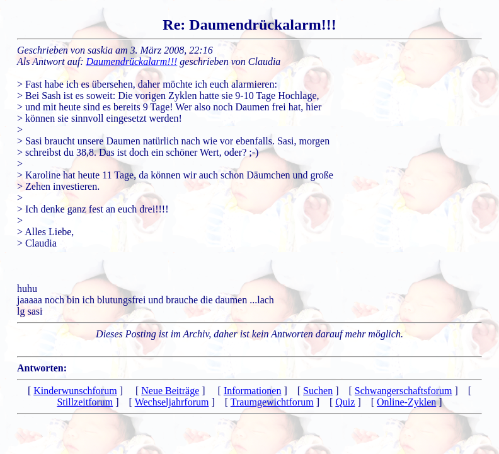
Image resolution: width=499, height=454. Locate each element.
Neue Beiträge (170, 390)
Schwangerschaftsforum (403, 390)
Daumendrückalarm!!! (132, 61)
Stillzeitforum (85, 402)
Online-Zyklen (406, 402)
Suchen (318, 390)
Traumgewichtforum (272, 402)
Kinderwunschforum (75, 390)
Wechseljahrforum (172, 402)
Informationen (253, 390)
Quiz (345, 402)
